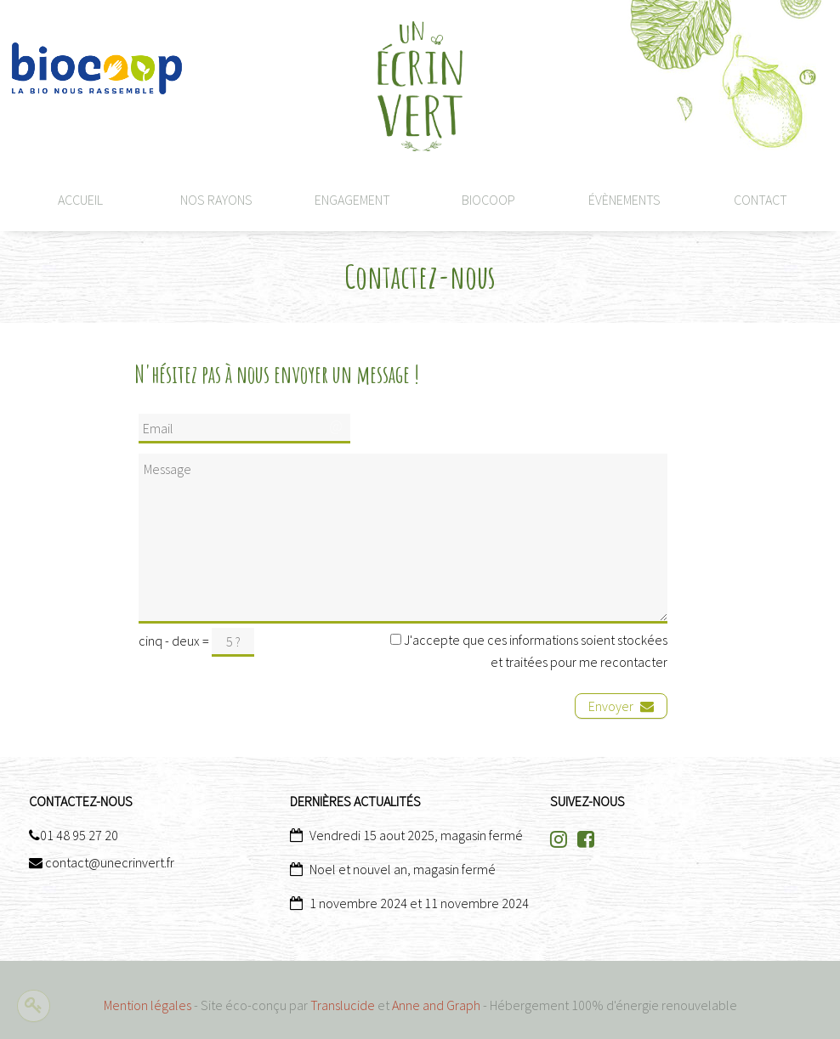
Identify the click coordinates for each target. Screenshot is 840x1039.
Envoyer (621, 705)
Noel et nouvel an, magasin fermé (402, 869)
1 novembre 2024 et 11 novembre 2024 (419, 903)
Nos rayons (216, 199)
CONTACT (760, 199)
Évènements (624, 199)
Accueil (80, 199)
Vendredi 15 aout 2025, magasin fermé (416, 835)
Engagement (352, 199)
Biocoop (488, 199)
